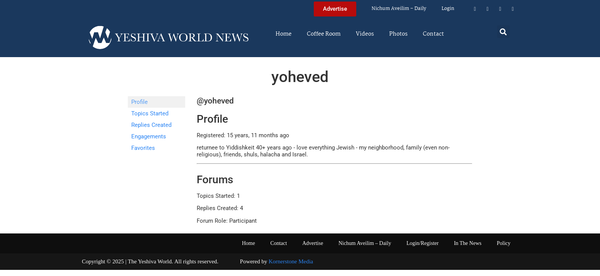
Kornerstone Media (291, 261)
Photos (398, 34)
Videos (365, 34)
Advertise (312, 243)
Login (448, 9)
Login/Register (422, 243)
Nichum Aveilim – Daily (399, 9)
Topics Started (149, 113)
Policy (503, 243)
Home (284, 34)
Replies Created (151, 125)
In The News (467, 243)
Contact (433, 34)
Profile (139, 102)
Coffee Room (324, 34)
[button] (503, 31)
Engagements (148, 136)
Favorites (143, 148)
